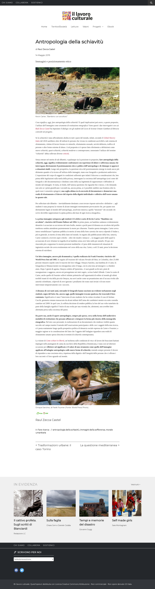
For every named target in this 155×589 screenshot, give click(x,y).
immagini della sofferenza (92, 430)
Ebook (111, 27)
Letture (74, 27)
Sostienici (37, 3)
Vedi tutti (135, 484)
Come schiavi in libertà (55, 341)
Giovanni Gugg (85, 529)
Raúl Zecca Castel (42, 129)
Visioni (86, 27)
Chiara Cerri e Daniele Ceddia (58, 525)
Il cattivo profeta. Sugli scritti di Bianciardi (25, 524)
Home (44, 27)
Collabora (22, 3)
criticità (65, 154)
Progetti (98, 27)
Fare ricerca (43, 430)
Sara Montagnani (119, 525)
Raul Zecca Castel (46, 49)
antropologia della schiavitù (66, 430)
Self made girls (122, 520)
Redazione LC (20, 533)
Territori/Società (59, 27)
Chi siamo (7, 3)
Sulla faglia (53, 520)
